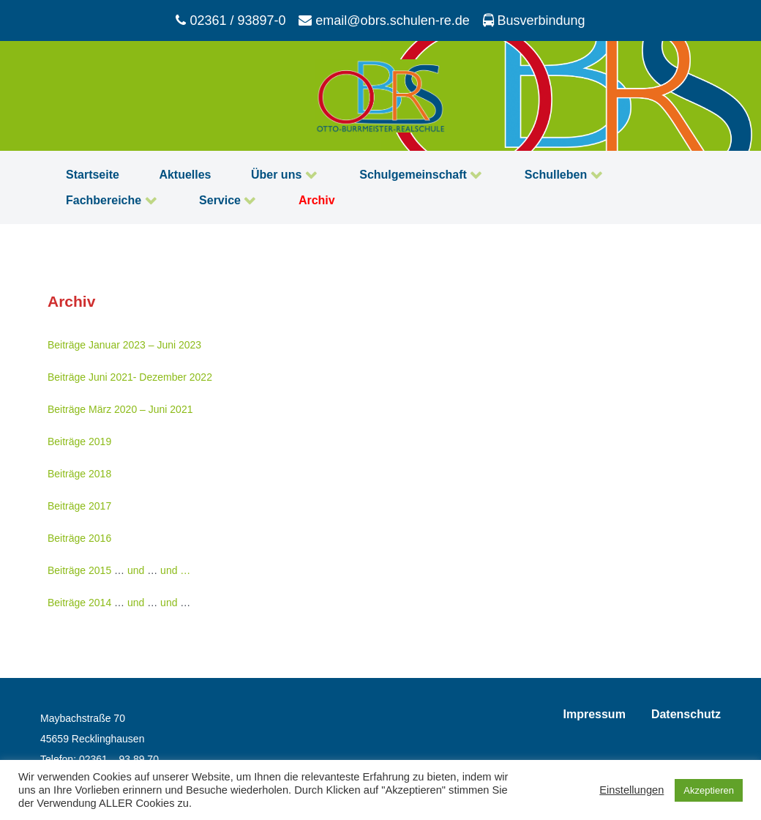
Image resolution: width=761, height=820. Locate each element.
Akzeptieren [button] (708, 790)
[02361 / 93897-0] (232, 20)
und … (175, 570)
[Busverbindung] (534, 20)
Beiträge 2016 (79, 538)
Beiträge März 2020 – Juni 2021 (120, 409)
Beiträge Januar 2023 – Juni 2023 (124, 345)
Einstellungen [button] (631, 790)
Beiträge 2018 (79, 474)
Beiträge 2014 (79, 602)
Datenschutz (686, 714)
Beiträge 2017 (79, 506)
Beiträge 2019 (79, 441)
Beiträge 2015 (79, 570)
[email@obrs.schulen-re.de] (386, 20)
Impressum (594, 714)
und (135, 570)
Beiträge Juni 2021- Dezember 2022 (130, 377)
